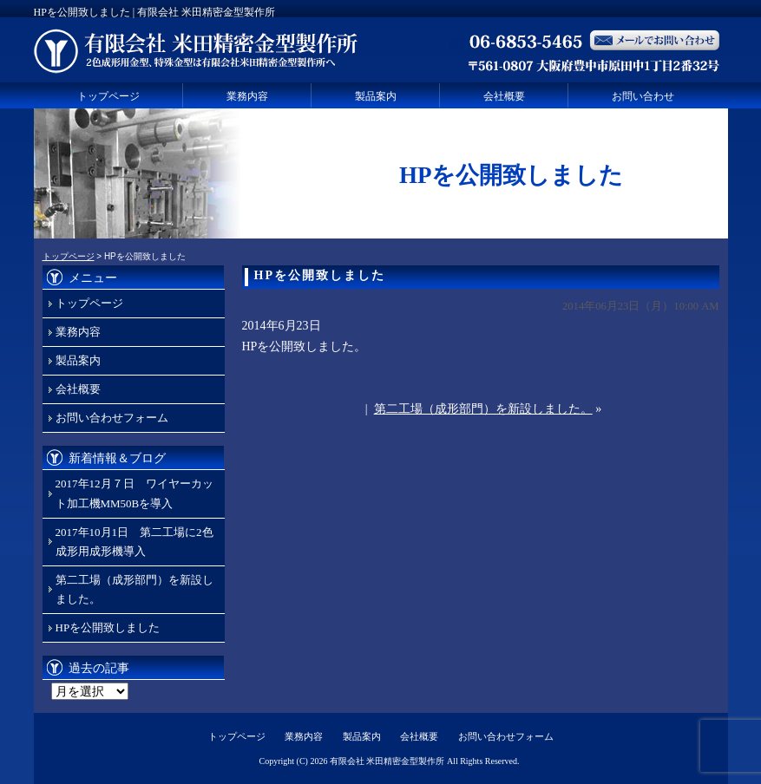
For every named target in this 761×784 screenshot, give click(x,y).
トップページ (108, 96)
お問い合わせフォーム (112, 417)
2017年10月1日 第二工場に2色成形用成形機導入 (134, 542)
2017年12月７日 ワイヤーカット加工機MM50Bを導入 (134, 493)
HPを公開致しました (108, 627)
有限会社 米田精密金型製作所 (387, 761)
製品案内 (376, 96)
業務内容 (247, 96)
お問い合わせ (643, 96)
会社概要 (504, 96)
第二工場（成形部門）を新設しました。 (483, 408)
